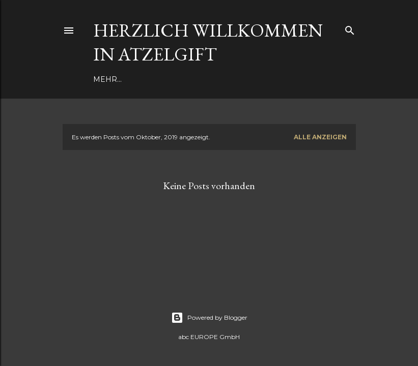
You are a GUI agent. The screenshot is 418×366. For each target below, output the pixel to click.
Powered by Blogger (209, 318)
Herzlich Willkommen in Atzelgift (208, 42)
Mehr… (240, 79)
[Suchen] (350, 28)
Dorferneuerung (181, 79)
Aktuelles (115, 79)
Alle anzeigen (320, 137)
